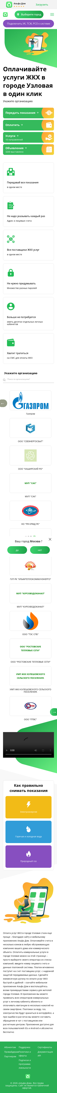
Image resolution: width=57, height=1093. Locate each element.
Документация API (45, 1053)
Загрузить (42, 4)
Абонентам (10, 1047)
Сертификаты (45, 1047)
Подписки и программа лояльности (25, 1064)
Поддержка (24, 1047)
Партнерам (10, 1056)
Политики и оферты (25, 1053)
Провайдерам (11, 1051)
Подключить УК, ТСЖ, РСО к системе (28, 23)
